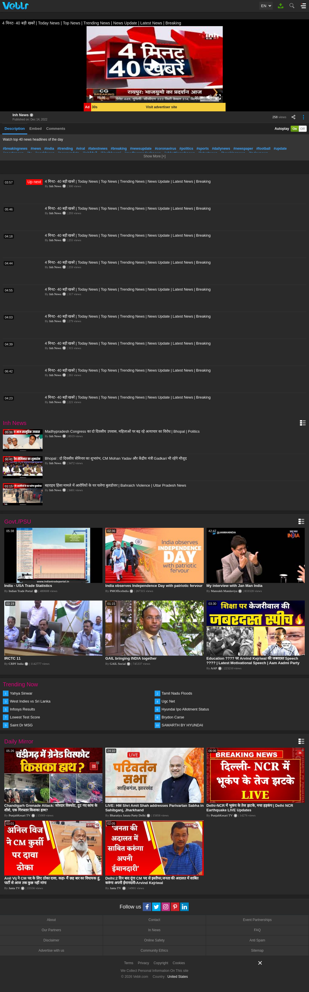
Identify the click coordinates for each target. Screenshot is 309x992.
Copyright (161, 963)
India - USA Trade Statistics (28, 585)
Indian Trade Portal (21, 591)
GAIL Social (118, 663)
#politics (186, 149)
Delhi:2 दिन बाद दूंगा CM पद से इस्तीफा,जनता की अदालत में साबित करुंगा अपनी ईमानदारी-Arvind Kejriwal (151, 880)
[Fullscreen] (218, 97)
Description (15, 128)
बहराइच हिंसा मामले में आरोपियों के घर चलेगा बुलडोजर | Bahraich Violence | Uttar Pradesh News (115, 485)
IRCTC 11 (12, 658)
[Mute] (209, 97)
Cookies (179, 963)
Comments (55, 128)
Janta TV (14, 888)
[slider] (150, 97)
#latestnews (98, 149)
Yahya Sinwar (21, 693)
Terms (128, 963)
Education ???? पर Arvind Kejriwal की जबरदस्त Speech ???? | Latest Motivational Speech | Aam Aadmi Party (253, 660)
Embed (36, 128)
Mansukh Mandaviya (224, 591)
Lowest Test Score (25, 717)
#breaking (119, 149)
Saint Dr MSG (21, 725)
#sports (202, 149)
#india (49, 149)
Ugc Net (168, 701)
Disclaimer (51, 940)
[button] (154, 64)
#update (280, 149)
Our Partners (51, 930)
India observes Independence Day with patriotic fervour (153, 585)
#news (36, 149)
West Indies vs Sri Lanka (30, 701)
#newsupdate (141, 149)
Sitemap (257, 951)
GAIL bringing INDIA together (131, 658)
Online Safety (154, 940)
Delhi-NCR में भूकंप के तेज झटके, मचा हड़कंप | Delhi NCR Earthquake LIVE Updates (250, 807)
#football (263, 149)
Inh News (20, 115)
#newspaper (243, 149)
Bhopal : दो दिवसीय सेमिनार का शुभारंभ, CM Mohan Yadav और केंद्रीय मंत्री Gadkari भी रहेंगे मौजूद (116, 458)
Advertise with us (51, 951)
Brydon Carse (173, 717)
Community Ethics (154, 951)
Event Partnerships (257, 920)
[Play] (91, 97)
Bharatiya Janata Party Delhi (128, 815)
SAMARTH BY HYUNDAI (182, 725)
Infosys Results (22, 709)
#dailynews (221, 149)
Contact (154, 920)
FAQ (257, 930)
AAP (214, 668)
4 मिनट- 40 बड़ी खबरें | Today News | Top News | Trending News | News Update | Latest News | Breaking (128, 181)
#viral (80, 149)
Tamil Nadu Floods (177, 693)
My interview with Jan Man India (234, 585)
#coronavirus (165, 149)
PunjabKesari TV (19, 815)
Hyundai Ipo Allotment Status (185, 709)
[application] (155, 64)
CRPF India (16, 663)
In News (154, 930)
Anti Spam (257, 940)
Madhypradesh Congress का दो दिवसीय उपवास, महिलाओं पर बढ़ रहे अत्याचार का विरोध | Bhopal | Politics (122, 431)
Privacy (143, 963)
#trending (65, 149)
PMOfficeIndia (119, 591)
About (51, 920)
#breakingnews (15, 149)
